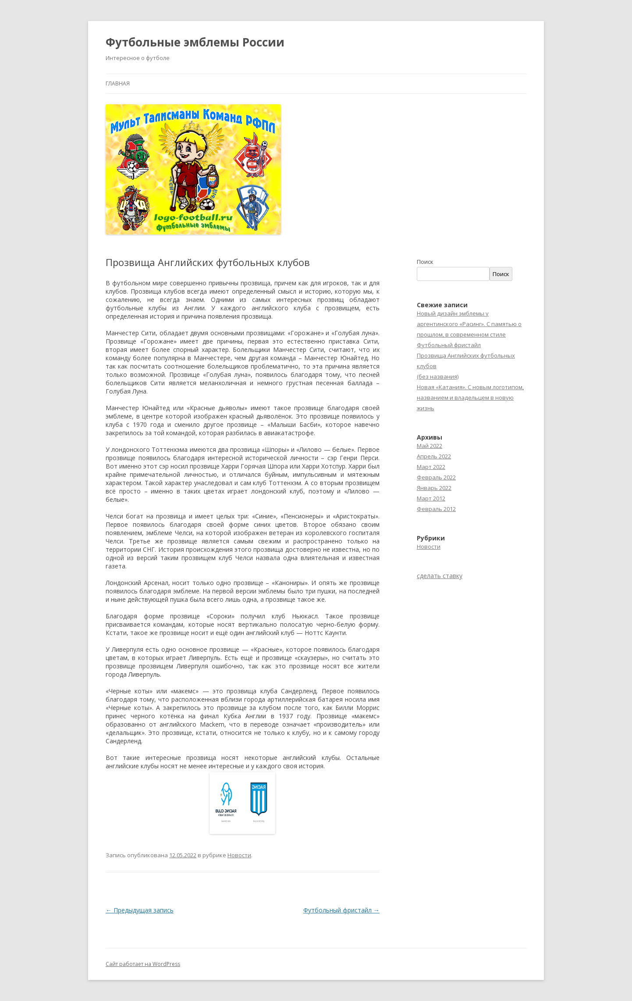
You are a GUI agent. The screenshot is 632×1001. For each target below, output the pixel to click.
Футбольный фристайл (341, 910)
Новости (239, 855)
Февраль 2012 (436, 509)
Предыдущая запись (140, 910)
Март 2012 (431, 498)
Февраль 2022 (436, 477)
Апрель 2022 (434, 456)
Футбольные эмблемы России (195, 42)
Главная (118, 83)
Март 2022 (431, 467)
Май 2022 (429, 446)
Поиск (425, 262)
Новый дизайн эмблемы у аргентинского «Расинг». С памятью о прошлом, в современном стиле (469, 323)
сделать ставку (439, 575)
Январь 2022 (434, 488)
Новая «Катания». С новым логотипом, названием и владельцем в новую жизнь (470, 397)
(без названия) (437, 376)
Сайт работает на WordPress (143, 964)
